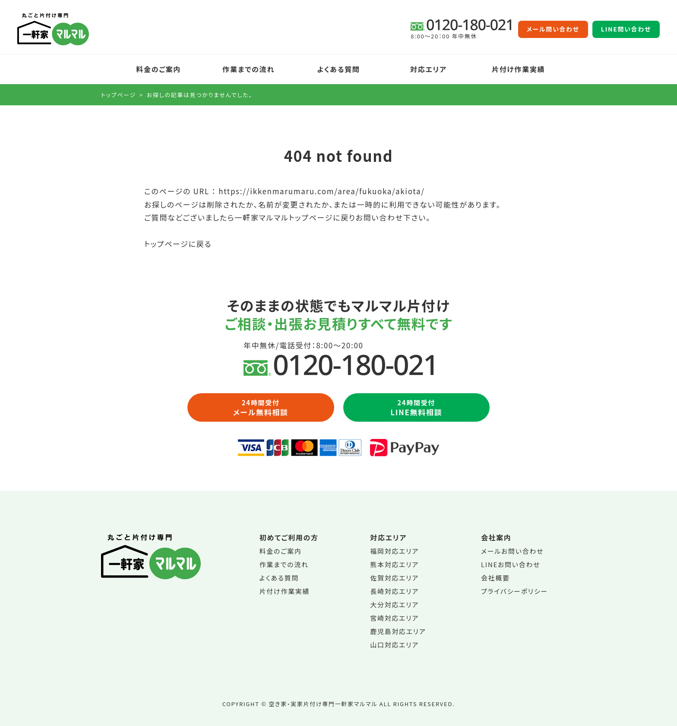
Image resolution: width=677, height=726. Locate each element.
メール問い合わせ (553, 29)
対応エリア (428, 69)
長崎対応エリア (394, 591)
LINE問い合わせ (626, 29)
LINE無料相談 (416, 407)
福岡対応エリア (394, 551)
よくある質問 (338, 69)
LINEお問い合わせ (510, 564)
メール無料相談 (260, 407)
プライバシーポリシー (514, 591)
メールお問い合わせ (512, 551)
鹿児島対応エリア (398, 631)
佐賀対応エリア (394, 577)
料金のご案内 (158, 69)
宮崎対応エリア (394, 618)
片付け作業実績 (518, 69)
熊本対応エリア (394, 564)
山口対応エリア (394, 644)
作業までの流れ (248, 69)
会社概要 (495, 577)
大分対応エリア (394, 604)
